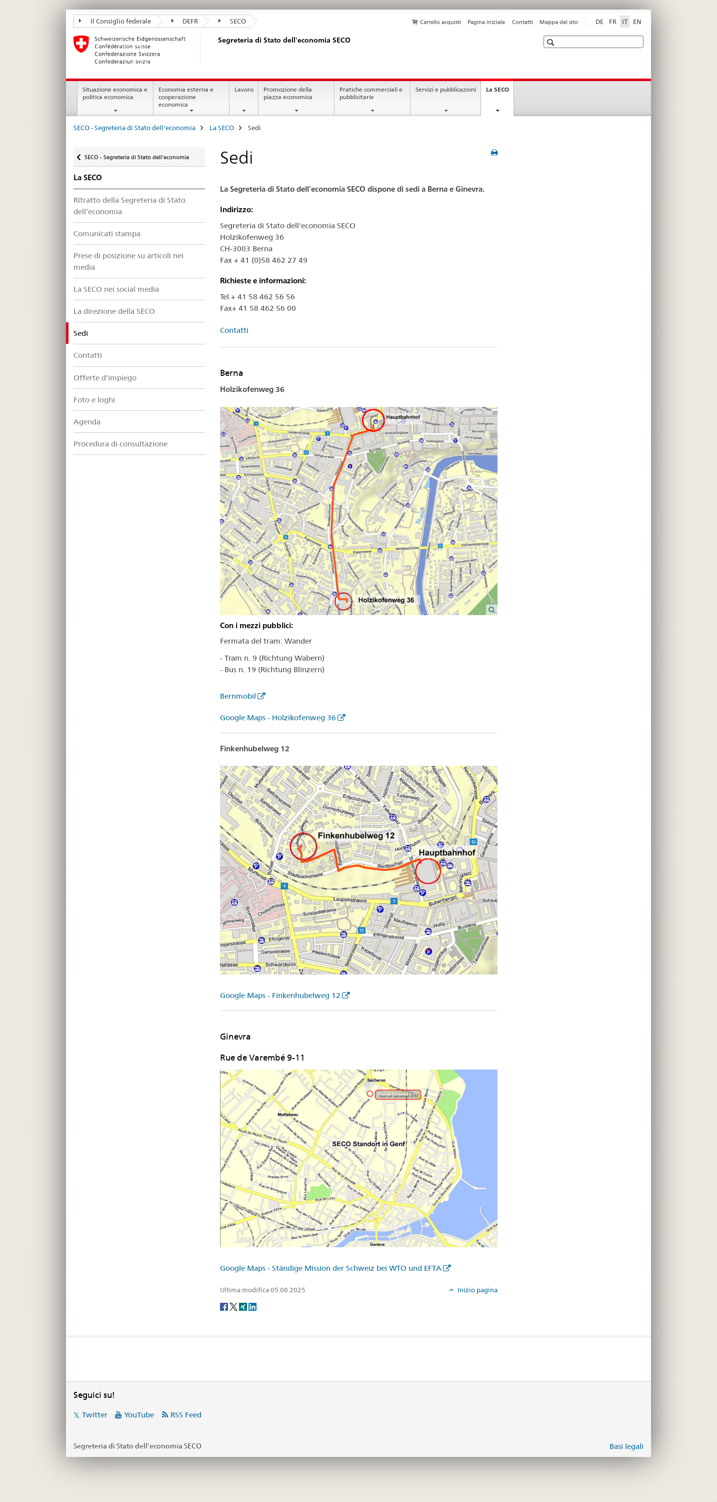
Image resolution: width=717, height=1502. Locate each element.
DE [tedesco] (600, 22)
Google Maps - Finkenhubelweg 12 (280, 995)
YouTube (139, 1414)
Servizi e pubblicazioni (446, 89)
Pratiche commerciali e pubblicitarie (371, 93)
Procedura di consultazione (121, 443)
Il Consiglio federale (115, 21)
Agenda (87, 421)
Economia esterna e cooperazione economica (186, 97)
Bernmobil (238, 696)
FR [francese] (612, 22)
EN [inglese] (637, 22)
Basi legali (627, 1446)
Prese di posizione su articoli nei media (129, 261)
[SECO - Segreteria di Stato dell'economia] (216, 50)
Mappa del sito (559, 22)
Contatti (522, 22)
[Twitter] (234, 1306)
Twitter (95, 1414)
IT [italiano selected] (625, 22)
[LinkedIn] (252, 1306)
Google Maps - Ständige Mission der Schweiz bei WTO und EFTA (331, 1268)
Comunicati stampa (107, 233)
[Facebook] (225, 1306)
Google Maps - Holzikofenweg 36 (278, 717)
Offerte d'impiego (105, 377)
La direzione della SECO (114, 311)
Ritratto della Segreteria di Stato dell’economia (130, 205)
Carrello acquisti (440, 22)
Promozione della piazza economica (288, 93)
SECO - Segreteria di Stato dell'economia (135, 128)
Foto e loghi (94, 399)
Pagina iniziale (486, 22)
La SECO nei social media (116, 289)
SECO (232, 21)
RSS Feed (186, 1414)
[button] (551, 42)
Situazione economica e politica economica (115, 93)
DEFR (185, 21)
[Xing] (243, 1306)
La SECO (500, 92)
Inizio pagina (477, 1290)
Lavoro (244, 89)
